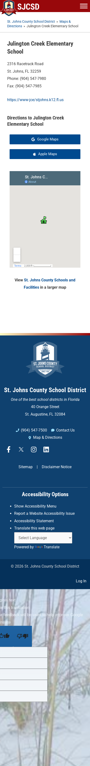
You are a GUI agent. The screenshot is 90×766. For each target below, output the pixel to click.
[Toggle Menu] (84, 6)
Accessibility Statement (34, 521)
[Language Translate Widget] (43, 538)
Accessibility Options (45, 494)
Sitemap (25, 467)
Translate (47, 547)
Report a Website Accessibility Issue (44, 513)
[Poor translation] (22, 636)
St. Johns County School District (45, 390)
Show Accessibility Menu (35, 506)
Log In (81, 581)
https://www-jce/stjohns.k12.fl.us (35, 99)
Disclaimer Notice (57, 467)
